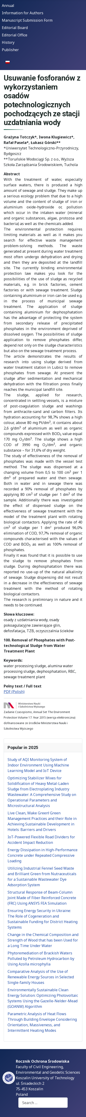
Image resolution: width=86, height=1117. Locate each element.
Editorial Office (14, 35)
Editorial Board (15, 27)
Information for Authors (22, 12)
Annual (8, 5)
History (8, 42)
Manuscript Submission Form (27, 20)
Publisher (10, 49)
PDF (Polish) (14, 691)
